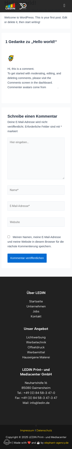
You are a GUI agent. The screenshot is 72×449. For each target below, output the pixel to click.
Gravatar (52, 87)
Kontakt (36, 316)
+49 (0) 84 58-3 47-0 (39, 393)
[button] (7, 442)
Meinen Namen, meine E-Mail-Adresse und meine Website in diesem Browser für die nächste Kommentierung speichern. (35, 242)
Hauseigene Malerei (36, 357)
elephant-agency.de (56, 442)
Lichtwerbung (36, 337)
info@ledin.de (40, 403)
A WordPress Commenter (32, 56)
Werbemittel (36, 352)
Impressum (27, 430)
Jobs (36, 311)
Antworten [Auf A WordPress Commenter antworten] (58, 96)
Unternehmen (36, 306)
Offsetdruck (36, 347)
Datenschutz (44, 430)
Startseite (36, 301)
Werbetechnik (36, 342)
